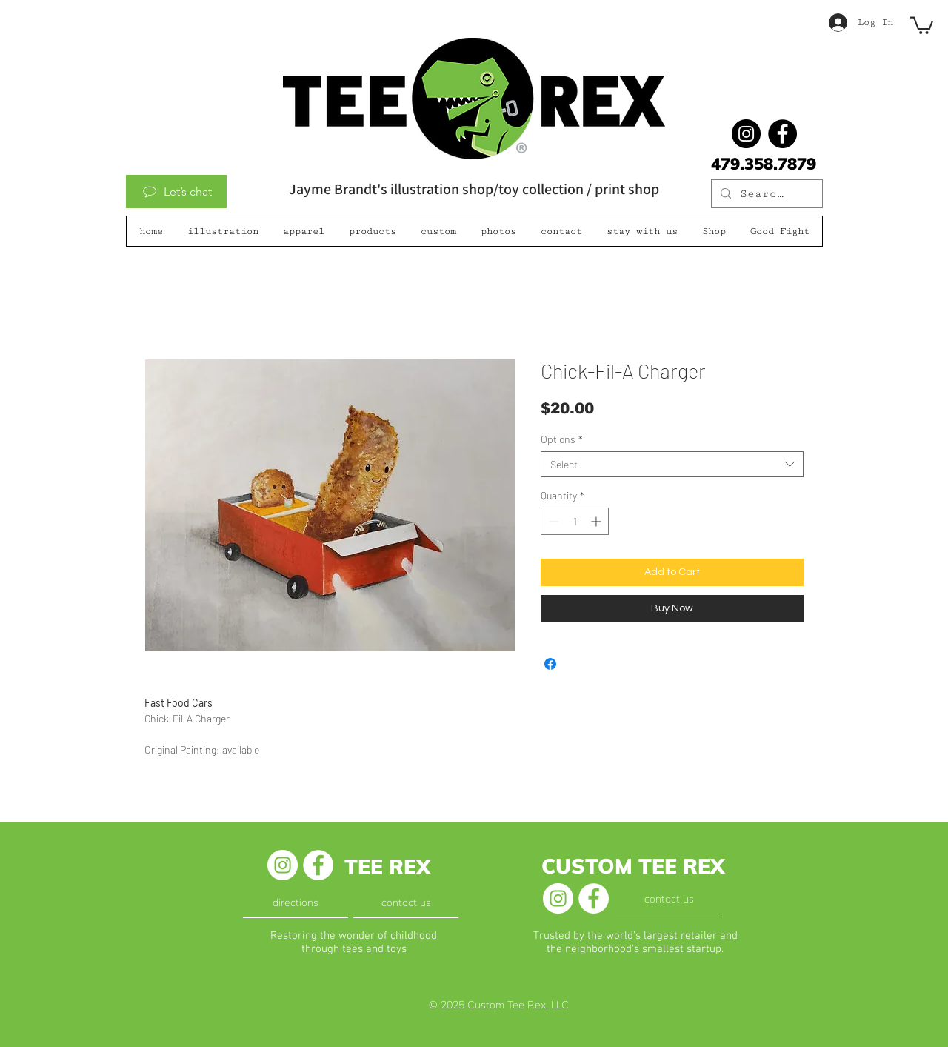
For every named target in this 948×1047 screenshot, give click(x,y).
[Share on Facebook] (550, 664)
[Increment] (597, 521)
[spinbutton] (574, 521)
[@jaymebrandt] (746, 133)
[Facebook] (782, 133)
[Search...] (765, 194)
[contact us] (405, 902)
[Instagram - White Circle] (282, 865)
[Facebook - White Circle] (318, 865)
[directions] (295, 902)
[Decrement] (552, 521)
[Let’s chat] (176, 191)
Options (562, 439)
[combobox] (672, 464)
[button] (921, 24)
